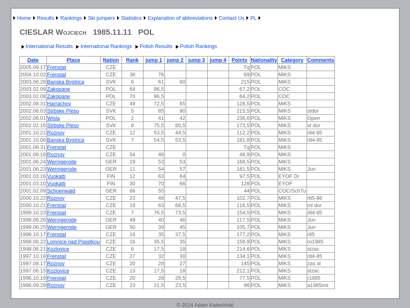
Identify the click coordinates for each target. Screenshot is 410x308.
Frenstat (56, 67)
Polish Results (152, 46)
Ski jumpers (101, 18)
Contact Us (231, 18)
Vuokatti (56, 176)
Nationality (264, 60)
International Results (46, 46)
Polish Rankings (195, 46)
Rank (132, 60)
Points (239, 60)
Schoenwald (61, 191)
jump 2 (175, 60)
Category (292, 60)
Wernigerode (62, 162)
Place (73, 60)
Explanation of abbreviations (180, 18)
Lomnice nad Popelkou (73, 242)
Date (33, 60)
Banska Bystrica (65, 82)
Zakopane (58, 89)
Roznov (56, 133)
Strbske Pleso (63, 111)
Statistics (131, 18)
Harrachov (59, 104)
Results (46, 18)
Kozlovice (58, 249)
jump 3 (196, 60)
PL (253, 18)
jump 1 (153, 60)
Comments (320, 60)
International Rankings (103, 46)
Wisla (53, 118)
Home (24, 18)
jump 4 (218, 60)
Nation (111, 60)
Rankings (71, 18)
